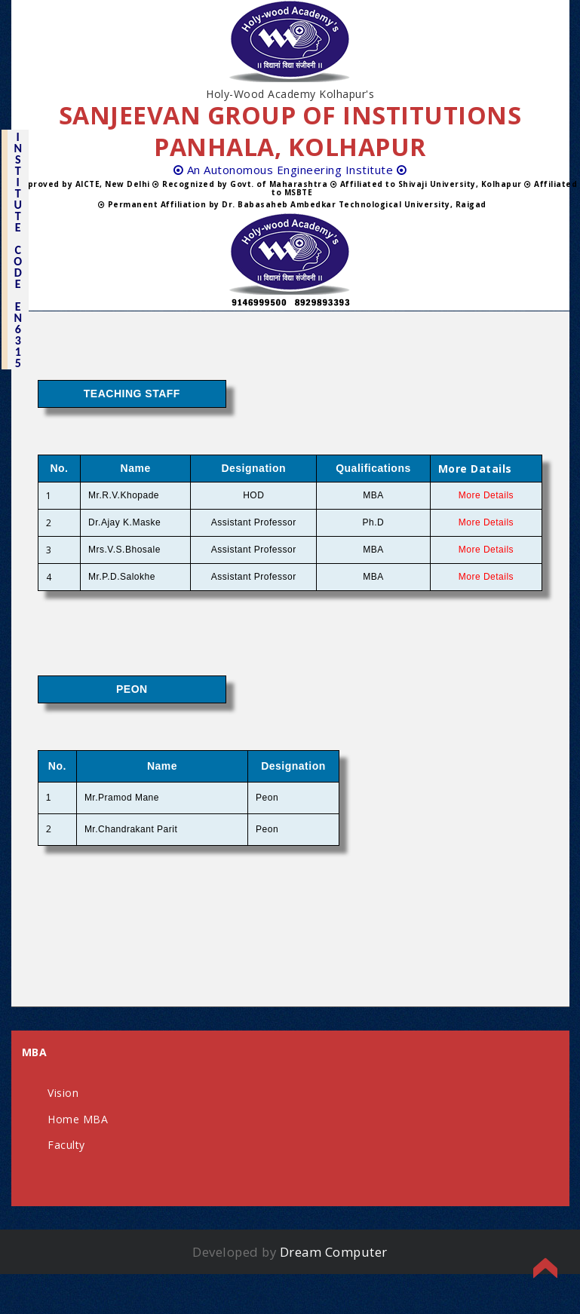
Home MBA (78, 1119)
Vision (63, 1093)
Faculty (66, 1145)
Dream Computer (334, 1251)
